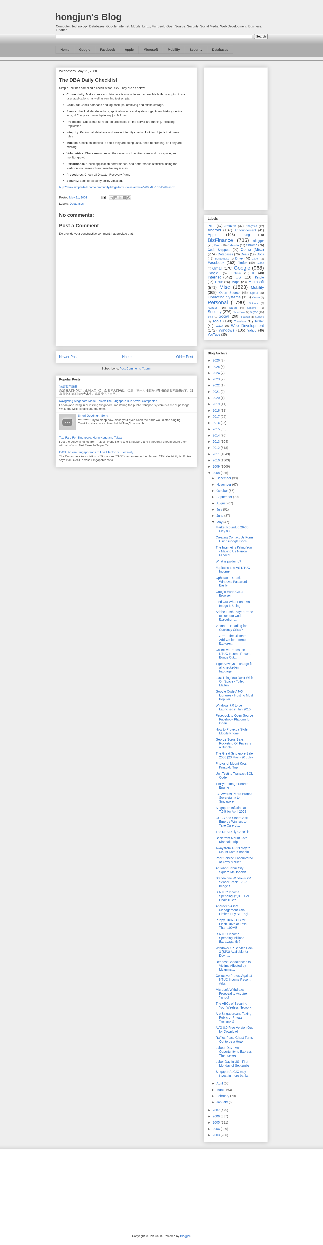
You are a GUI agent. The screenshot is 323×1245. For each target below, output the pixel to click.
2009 (217, 466)
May (219, 522)
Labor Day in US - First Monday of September (233, 1063)
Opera (254, 293)
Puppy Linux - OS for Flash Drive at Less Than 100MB (231, 924)
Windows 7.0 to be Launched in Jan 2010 (233, 707)
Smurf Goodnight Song (93, 415)
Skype (254, 312)
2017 (217, 416)
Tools (216, 321)
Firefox (242, 263)
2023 (217, 379)
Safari (233, 307)
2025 (217, 367)
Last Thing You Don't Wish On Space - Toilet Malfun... (234, 681)
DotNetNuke (222, 258)
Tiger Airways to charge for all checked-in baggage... (235, 667)
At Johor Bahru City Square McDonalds (231, 870)
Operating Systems (224, 297)
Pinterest (253, 303)
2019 (217, 404)
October (222, 491)
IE (253, 273)
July (219, 509)
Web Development (247, 326)
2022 (217, 385)
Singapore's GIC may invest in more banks (232, 1073)
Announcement (245, 230)
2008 (217, 473)
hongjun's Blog (89, 17)
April (220, 1083)
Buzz (217, 245)
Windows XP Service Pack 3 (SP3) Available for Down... (234, 952)
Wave (219, 326)
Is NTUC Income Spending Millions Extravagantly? (230, 938)
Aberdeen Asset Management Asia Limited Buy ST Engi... (233, 910)
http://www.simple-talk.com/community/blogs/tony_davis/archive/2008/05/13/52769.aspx (117, 187)
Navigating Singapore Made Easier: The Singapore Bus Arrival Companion (108, 401)
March (221, 1090)
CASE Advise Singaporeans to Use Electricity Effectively (96, 452)
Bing (246, 235)
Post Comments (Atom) (135, 368)
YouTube (214, 334)
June (220, 515)
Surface (259, 316)
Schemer (252, 307)
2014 (217, 435)
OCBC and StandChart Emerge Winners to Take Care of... (232, 821)
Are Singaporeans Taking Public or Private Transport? (233, 1017)
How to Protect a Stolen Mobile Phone (232, 731)
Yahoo (251, 330)
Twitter (259, 321)
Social (224, 316)
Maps (235, 282)
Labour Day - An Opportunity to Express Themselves (233, 1051)
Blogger (258, 241)
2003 (217, 1135)
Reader (212, 307)
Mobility (174, 49)
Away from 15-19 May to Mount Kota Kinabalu (233, 850)
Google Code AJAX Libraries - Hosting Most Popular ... (234, 695)
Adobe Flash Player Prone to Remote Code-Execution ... (234, 615)
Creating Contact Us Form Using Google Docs (234, 539)
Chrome (251, 245)
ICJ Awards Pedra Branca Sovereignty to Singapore (234, 797)
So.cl (211, 316)
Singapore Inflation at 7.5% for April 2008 (231, 810)
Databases (220, 49)
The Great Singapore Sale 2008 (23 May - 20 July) (234, 755)
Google (84, 49)
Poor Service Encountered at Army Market (234, 860)
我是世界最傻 (68, 386)
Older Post (184, 357)
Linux (219, 282)
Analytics (251, 226)
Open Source (229, 293)
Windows (226, 330)
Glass (260, 263)
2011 (217, 454)
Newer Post (68, 357)
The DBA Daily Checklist (233, 832)
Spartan (245, 316)
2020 (217, 398)
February (223, 1096)
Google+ (214, 273)
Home (65, 49)
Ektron (255, 258)
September (224, 497)
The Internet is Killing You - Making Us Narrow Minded (234, 551)
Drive (239, 258)
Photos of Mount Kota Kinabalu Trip (231, 765)
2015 (217, 429)
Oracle (256, 297)
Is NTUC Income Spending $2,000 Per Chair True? (232, 896)
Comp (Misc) (252, 249)
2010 (217, 460)
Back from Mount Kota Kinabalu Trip (231, 840)
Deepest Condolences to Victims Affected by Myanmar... (233, 966)
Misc (224, 287)
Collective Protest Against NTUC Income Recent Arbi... (234, 979)
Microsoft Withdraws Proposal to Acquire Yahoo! (231, 993)
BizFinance (220, 240)
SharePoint (239, 312)
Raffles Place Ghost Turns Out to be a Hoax (234, 1039)
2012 (217, 448)
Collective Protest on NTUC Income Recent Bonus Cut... (233, 653)
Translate (240, 321)
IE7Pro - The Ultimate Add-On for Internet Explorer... (231, 639)
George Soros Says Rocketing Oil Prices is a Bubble (233, 743)
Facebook (107, 49)
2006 (217, 1116)
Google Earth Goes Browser (229, 593)
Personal (218, 302)
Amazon (230, 226)
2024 (217, 373)
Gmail (217, 268)
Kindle (259, 277)
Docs (260, 254)
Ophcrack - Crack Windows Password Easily (231, 581)
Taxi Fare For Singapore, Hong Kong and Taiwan (91, 437)
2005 (217, 1122)
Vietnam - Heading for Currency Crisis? (231, 628)
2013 (217, 441)
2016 (217, 423)
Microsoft (151, 49)
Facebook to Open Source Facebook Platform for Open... (234, 719)
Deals (245, 254)
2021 (217, 392)
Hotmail (236, 273)
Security (196, 49)
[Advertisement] (236, 137)
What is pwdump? (228, 561)
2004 (217, 1129)
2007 (217, 1110)
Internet (214, 277)
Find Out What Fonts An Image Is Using (233, 604)
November (224, 484)
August (221, 503)
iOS (238, 277)
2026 (217, 360)
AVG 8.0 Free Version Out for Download (234, 1029)
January (222, 1102)
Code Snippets (219, 250)
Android (214, 230)
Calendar (233, 245)
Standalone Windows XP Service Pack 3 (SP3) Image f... (233, 882)
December (224, 478)
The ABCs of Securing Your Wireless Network (233, 1005)
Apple (129, 49)
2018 (217, 410)
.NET (211, 226)
